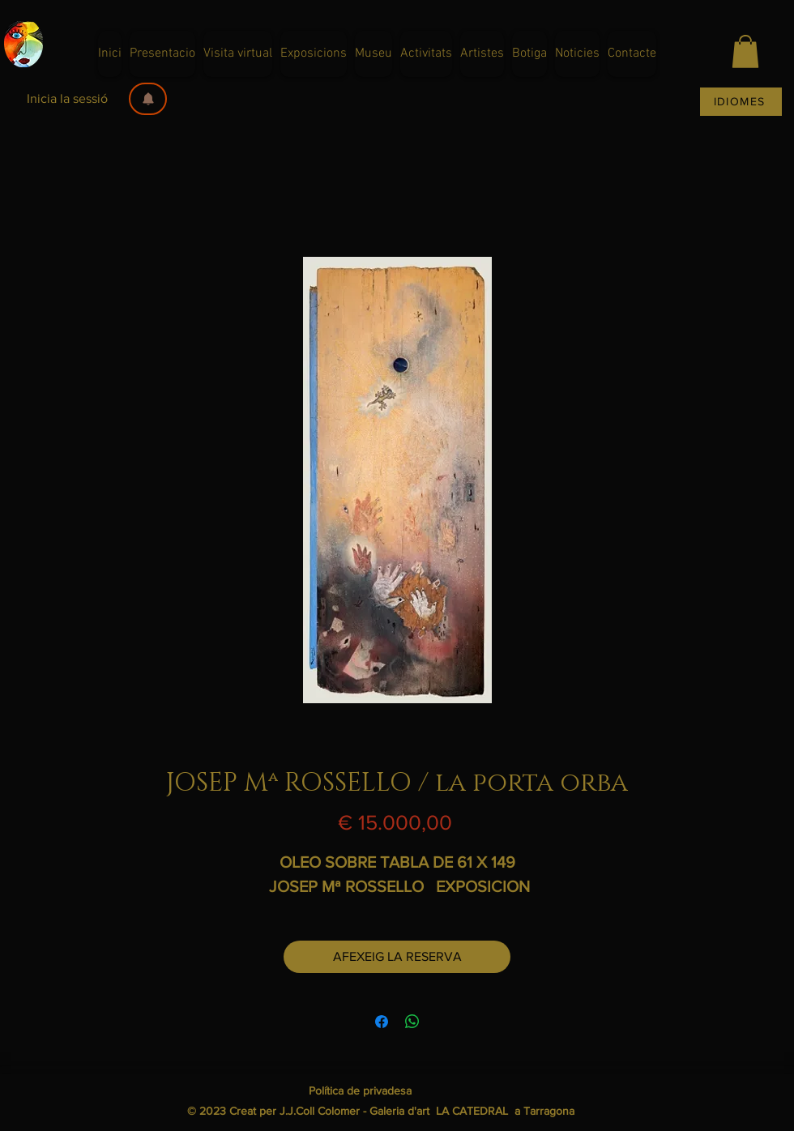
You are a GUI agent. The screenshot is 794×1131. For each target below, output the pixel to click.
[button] (148, 99)
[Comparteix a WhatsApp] (412, 1021)
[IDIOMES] (741, 101)
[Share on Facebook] (381, 1021)
